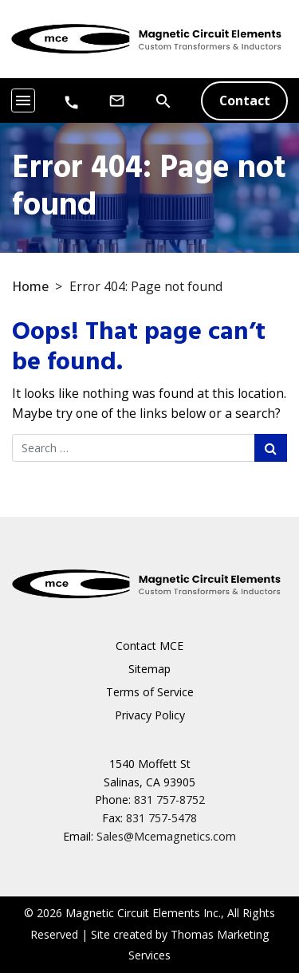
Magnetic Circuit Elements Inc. (143, 912)
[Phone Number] (71, 102)
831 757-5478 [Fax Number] (161, 817)
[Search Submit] (270, 447)
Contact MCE (149, 645)
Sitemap (149, 668)
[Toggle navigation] (23, 100)
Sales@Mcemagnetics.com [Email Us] (166, 836)
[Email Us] (116, 101)
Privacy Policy (150, 715)
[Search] (163, 99)
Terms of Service (150, 691)
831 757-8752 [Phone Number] (169, 799)
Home (30, 286)
